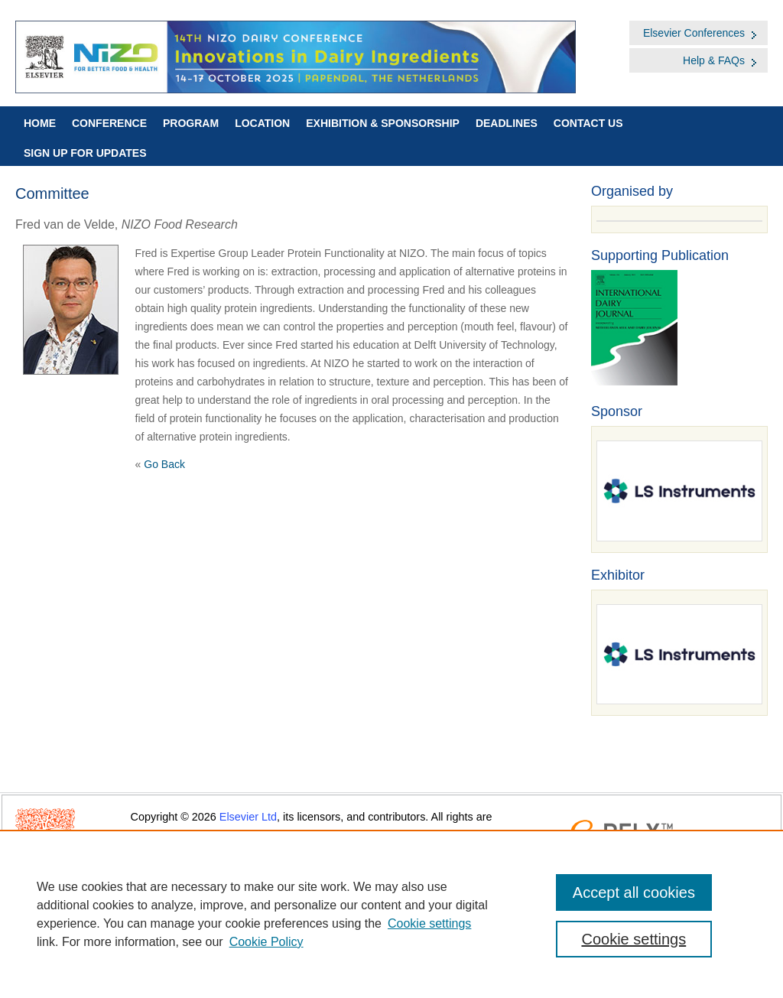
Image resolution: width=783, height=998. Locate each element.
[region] (391, 914)
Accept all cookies (634, 892)
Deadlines (507, 123)
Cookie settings (429, 923)
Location (262, 123)
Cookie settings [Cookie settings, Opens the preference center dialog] (633, 939)
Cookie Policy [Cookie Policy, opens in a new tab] (266, 941)
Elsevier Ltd (248, 817)
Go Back (164, 464)
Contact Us (588, 123)
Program (191, 123)
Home (40, 123)
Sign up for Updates (85, 153)
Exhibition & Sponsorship (383, 123)
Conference (109, 123)
